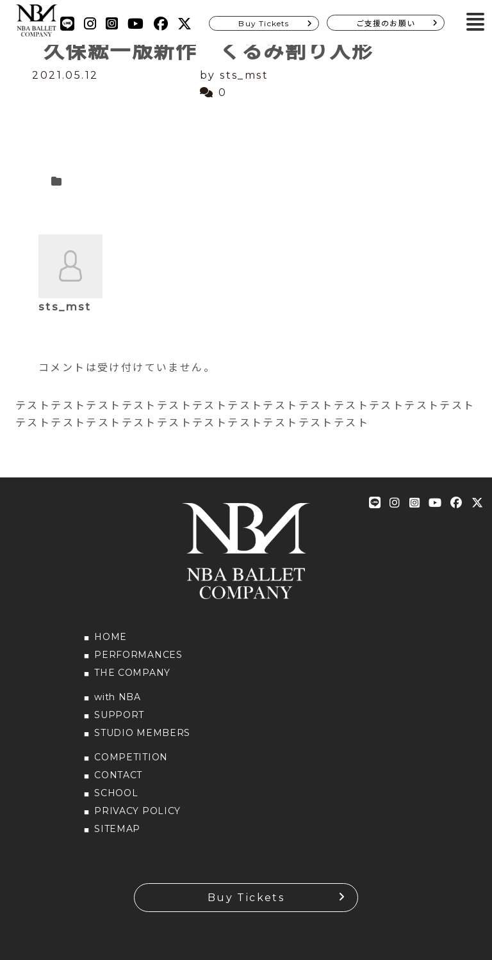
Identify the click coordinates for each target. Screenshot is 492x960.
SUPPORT (119, 715)
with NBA (117, 697)
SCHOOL (116, 793)
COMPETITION (131, 757)
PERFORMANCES (138, 654)
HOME (110, 637)
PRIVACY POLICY (137, 811)
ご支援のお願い (385, 23)
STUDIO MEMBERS (142, 733)
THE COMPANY (132, 672)
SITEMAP (117, 829)
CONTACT (118, 775)
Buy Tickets (263, 23)
